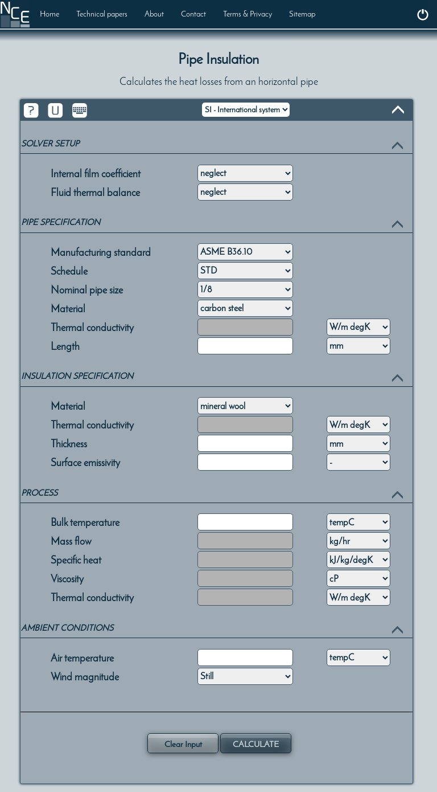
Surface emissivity (85, 461)
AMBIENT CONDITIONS (67, 628)
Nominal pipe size (87, 289)
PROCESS (39, 493)
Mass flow (71, 540)
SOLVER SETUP (50, 143)
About (154, 14)
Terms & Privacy (247, 14)
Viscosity (67, 578)
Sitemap (302, 14)
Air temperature (82, 657)
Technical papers (101, 14)
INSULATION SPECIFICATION (77, 376)
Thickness (69, 443)
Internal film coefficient (96, 173)
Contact (193, 14)
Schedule (69, 270)
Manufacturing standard (101, 251)
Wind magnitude (85, 676)
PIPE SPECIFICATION (60, 222)
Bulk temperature (85, 521)
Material (68, 308)
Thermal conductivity (92, 326)
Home (49, 14)
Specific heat (76, 559)
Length (65, 345)
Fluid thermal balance (95, 191)
